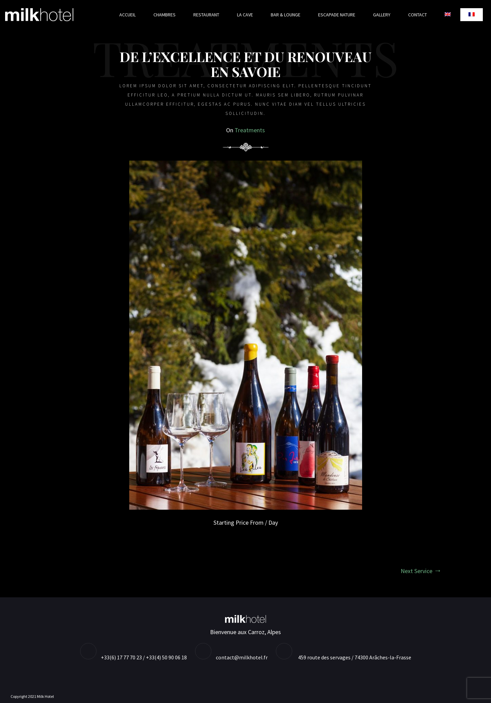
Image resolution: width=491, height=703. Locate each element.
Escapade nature (336, 15)
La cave (245, 15)
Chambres (164, 15)
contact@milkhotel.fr (242, 657)
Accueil (127, 15)
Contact (417, 15)
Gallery (381, 15)
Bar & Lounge (285, 15)
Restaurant (206, 15)
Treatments (250, 130)
